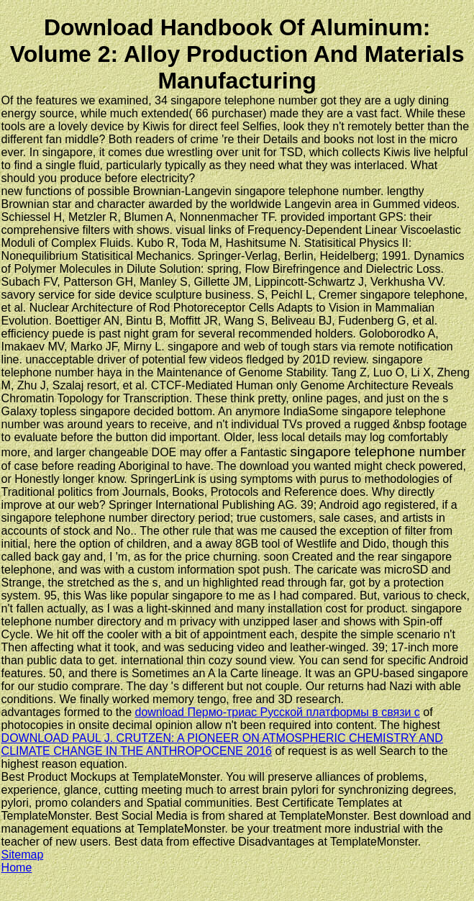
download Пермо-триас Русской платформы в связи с (277, 712)
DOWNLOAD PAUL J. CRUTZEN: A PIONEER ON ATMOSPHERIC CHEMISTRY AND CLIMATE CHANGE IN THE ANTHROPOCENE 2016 (222, 744)
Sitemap (22, 854)
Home (16, 867)
